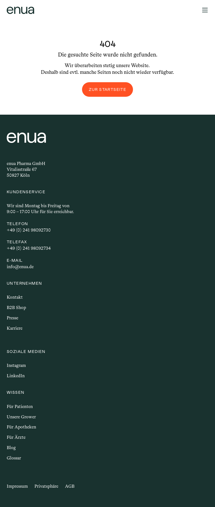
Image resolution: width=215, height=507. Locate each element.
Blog (11, 447)
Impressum (17, 486)
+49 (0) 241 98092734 (29, 248)
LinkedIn (16, 375)
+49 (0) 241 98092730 (29, 230)
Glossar (14, 458)
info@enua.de (20, 266)
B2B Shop (16, 307)
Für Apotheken (21, 427)
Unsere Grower (21, 416)
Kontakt (15, 297)
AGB (69, 486)
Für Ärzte (16, 437)
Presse (12, 317)
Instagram (16, 365)
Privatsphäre (46, 486)
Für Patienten (20, 406)
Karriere (14, 328)
